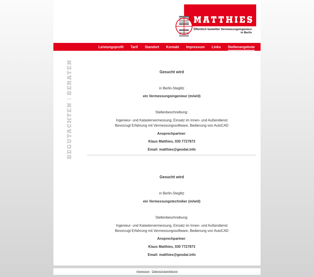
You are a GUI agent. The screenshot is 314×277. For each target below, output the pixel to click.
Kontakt (172, 47)
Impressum (195, 47)
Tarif (134, 47)
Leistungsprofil (111, 47)
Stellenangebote (241, 47)
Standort (152, 47)
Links (216, 47)
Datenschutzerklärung (164, 271)
